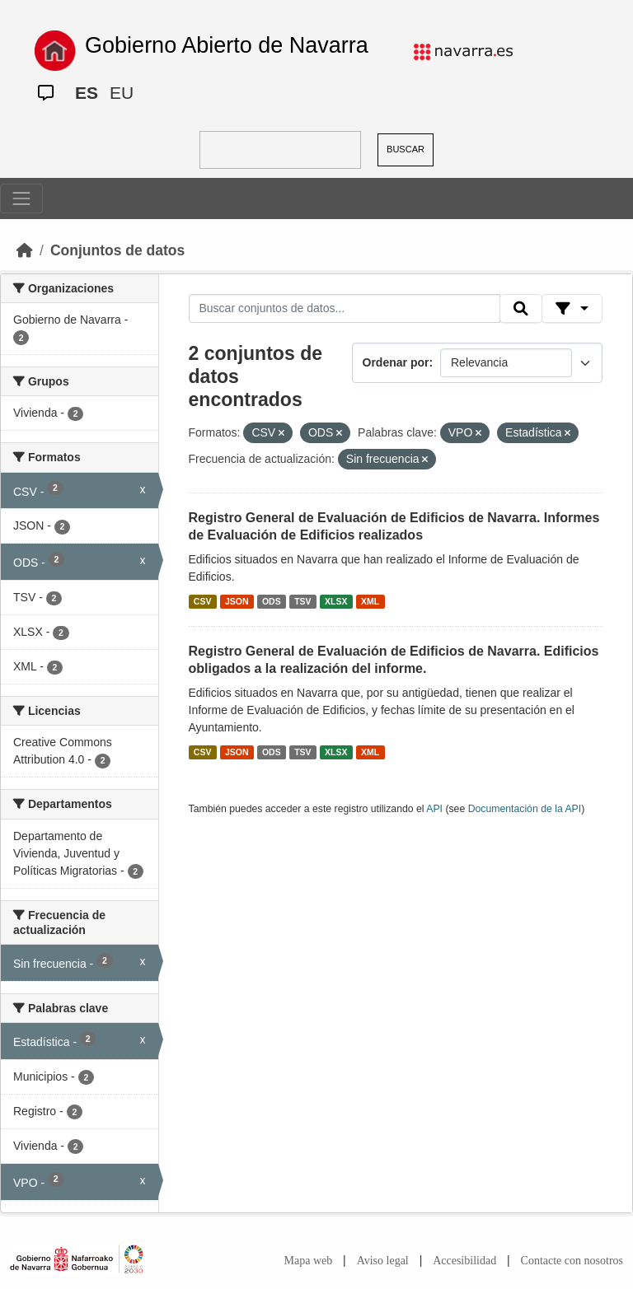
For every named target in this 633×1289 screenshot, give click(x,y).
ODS (271, 601)
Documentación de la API (525, 809)
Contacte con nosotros (572, 1260)
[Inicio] (24, 250)
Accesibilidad (464, 1260)
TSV (302, 601)
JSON (237, 601)
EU (122, 92)
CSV (203, 601)
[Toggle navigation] (21, 198)
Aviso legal (383, 1260)
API (434, 809)
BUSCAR (405, 149)
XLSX (336, 601)
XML (370, 601)
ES (86, 92)
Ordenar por (396, 362)
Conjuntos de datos (117, 250)
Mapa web (308, 1260)
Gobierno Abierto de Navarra (226, 45)
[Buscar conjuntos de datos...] (344, 309)
